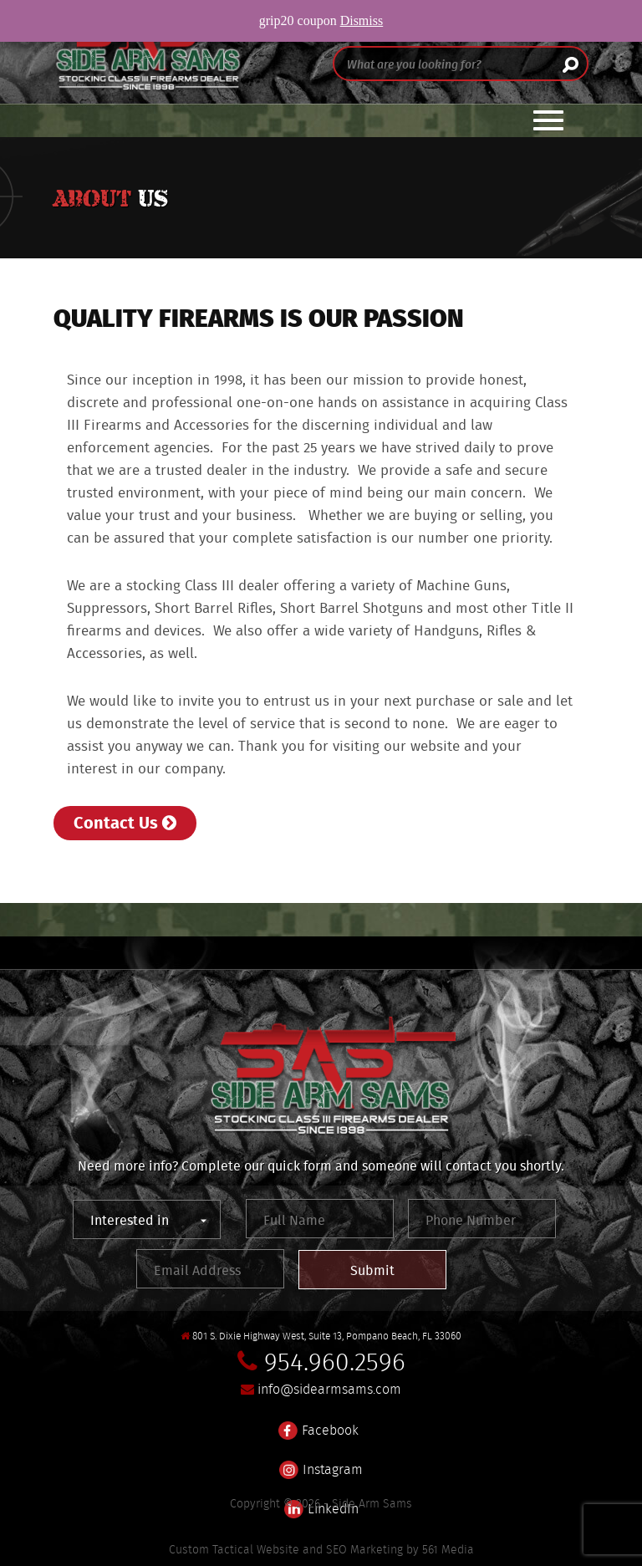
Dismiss (362, 20)
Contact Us (125, 821)
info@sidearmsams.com (329, 1389)
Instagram (321, 1459)
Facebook (318, 1420)
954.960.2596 (334, 1362)
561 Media (448, 1549)
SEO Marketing (364, 1549)
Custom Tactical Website (234, 1549)
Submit (372, 1270)
